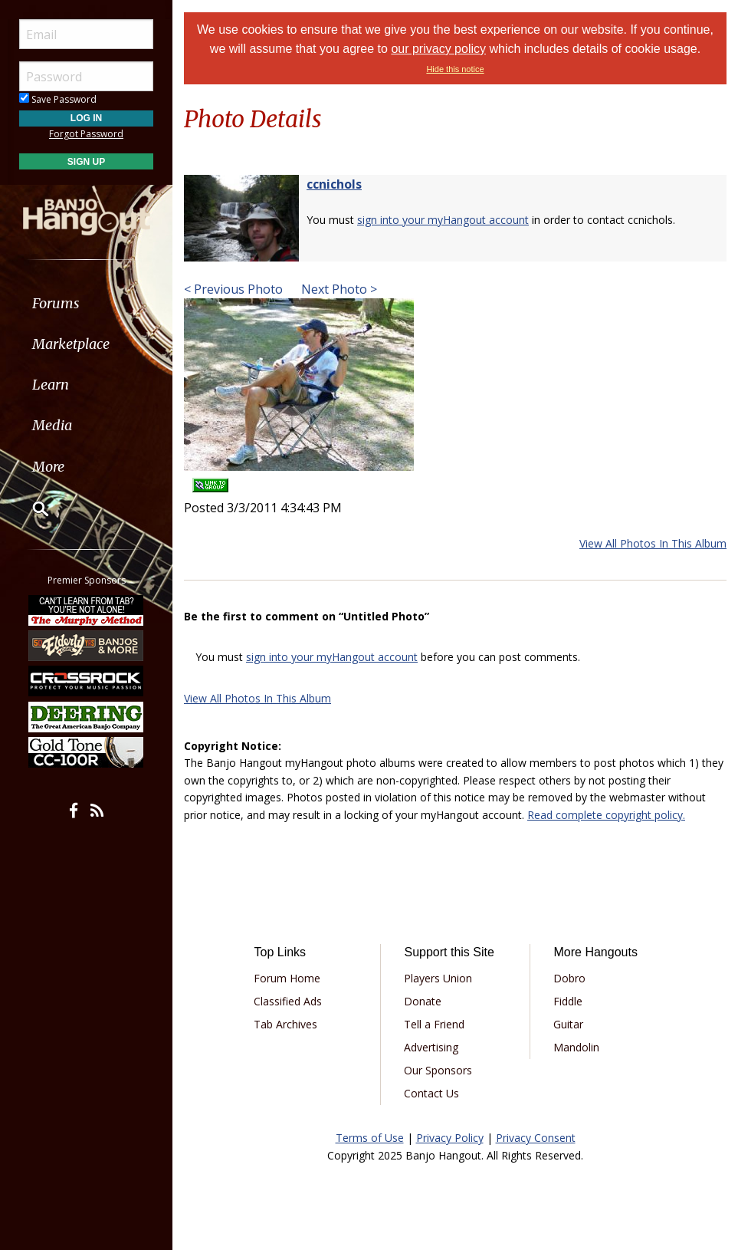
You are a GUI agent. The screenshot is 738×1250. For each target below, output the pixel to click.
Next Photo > (337, 289)
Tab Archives (285, 1024)
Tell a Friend (434, 1024)
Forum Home (287, 978)
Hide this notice (455, 69)
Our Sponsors (438, 1070)
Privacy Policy (450, 1137)
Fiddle (567, 1001)
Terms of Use (370, 1137)
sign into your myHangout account (443, 219)
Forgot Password (86, 133)
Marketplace (71, 344)
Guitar (568, 1024)
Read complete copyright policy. (606, 815)
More (48, 466)
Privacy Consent (536, 1137)
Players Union (438, 978)
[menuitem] (86, 303)
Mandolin (576, 1047)
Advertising (431, 1047)
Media (52, 425)
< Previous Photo (233, 289)
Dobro (569, 978)
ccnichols (334, 184)
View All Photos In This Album (653, 543)
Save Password (58, 99)
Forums (56, 303)
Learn (50, 384)
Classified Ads (288, 1001)
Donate (422, 1001)
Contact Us (431, 1093)
